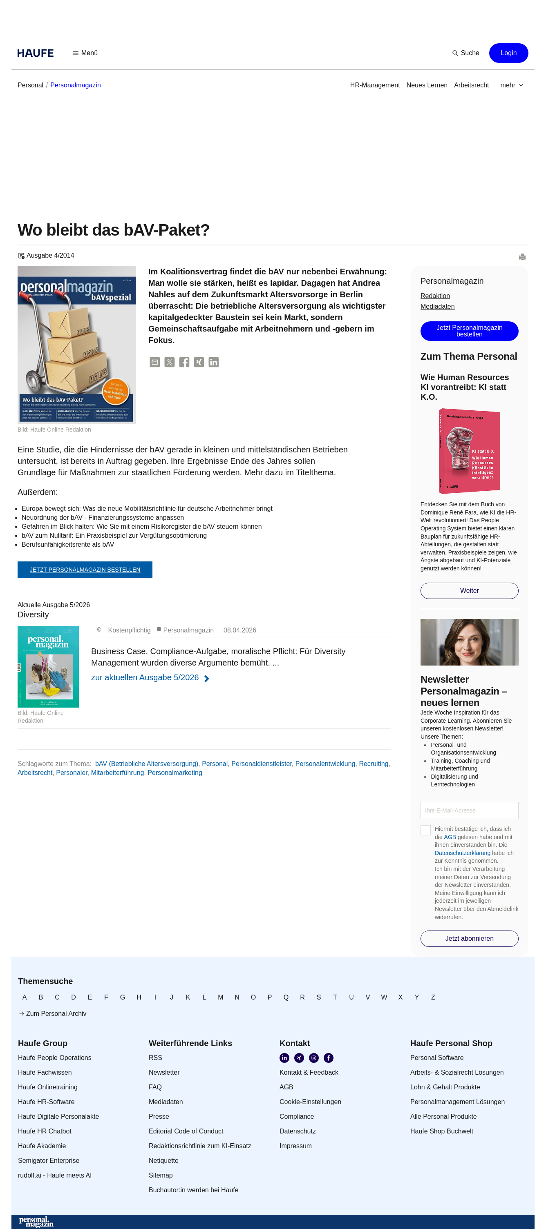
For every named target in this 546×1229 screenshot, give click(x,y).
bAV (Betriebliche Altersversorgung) (146, 763)
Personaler (71, 772)
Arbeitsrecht (35, 772)
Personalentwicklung (325, 763)
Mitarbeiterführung (117, 772)
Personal (215, 763)
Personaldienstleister (261, 763)
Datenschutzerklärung (462, 853)
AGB (450, 837)
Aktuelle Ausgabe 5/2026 (204, 665)
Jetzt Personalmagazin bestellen (85, 569)
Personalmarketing (175, 772)
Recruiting (373, 763)
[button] (85, 53)
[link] (30, 85)
